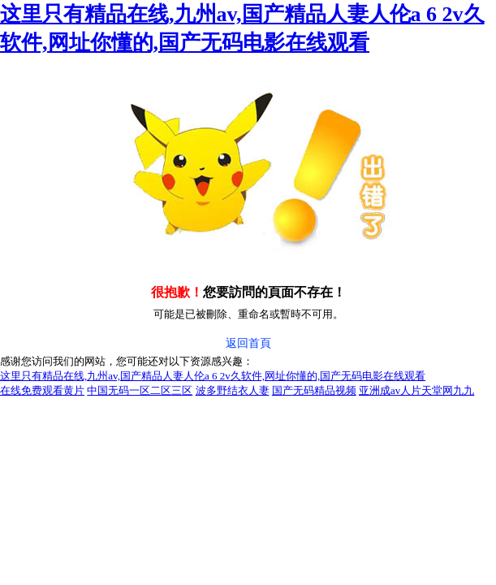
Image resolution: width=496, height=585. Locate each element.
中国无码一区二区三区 (139, 390)
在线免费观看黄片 (42, 390)
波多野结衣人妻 (233, 390)
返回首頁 (248, 343)
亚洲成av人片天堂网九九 (416, 390)
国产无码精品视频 (314, 390)
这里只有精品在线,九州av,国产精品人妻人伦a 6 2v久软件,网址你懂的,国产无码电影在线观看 (212, 376)
